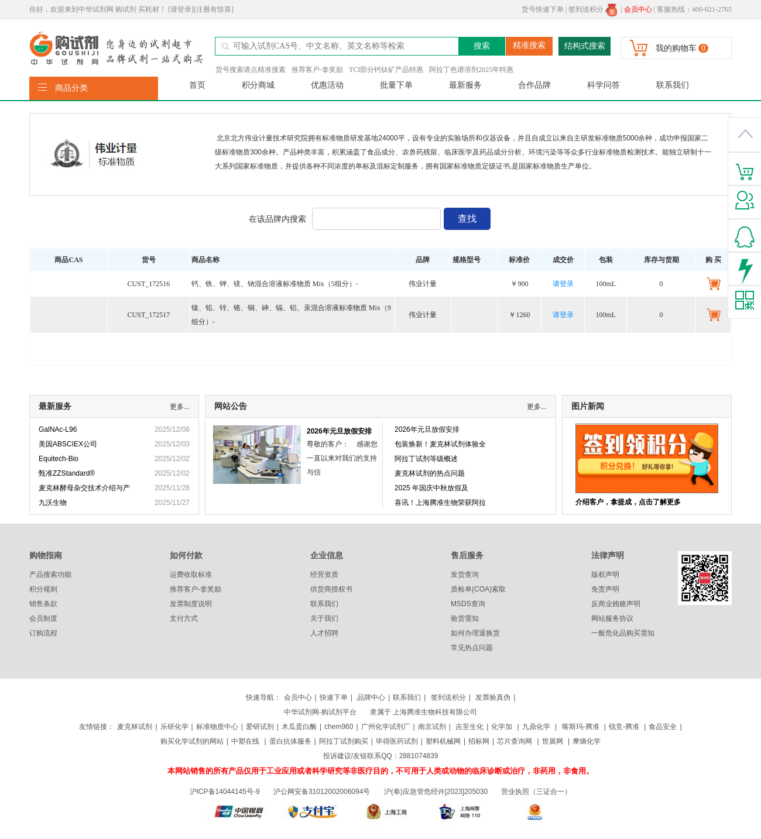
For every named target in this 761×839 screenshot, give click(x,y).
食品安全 (663, 727)
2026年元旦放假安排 (339, 431)
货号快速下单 (543, 9)
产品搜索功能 (50, 574)
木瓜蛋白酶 (299, 727)
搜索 (482, 46)
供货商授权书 (331, 589)
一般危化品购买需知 (622, 633)
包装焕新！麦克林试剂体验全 (440, 444)
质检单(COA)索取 (478, 589)
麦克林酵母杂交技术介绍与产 (84, 488)
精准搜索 (529, 45)
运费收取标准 (191, 574)
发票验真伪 (492, 697)
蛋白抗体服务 (290, 741)
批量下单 (396, 85)
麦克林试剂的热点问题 (430, 473)
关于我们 (324, 618)
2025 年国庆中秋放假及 (431, 488)
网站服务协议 (612, 618)
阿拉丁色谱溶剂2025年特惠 (471, 70)
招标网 (478, 741)
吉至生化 (469, 727)
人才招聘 (324, 633)
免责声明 (605, 589)
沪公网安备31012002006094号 (321, 792)
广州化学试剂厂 (385, 727)
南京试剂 (432, 727)
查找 (467, 218)
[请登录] (181, 9)
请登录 (563, 284)
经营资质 (324, 574)
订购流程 (43, 633)
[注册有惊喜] (214, 9)
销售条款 (43, 604)
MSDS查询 (468, 604)
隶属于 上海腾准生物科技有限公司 (423, 712)
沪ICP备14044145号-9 (226, 792)
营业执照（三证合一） (536, 792)
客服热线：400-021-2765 (694, 9)
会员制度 (43, 618)
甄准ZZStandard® (67, 473)
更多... (180, 407)
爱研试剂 (260, 727)
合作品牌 (534, 85)
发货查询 (465, 574)
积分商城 (258, 85)
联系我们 (672, 85)
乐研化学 (174, 727)
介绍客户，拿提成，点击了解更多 (628, 502)
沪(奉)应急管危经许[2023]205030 (436, 792)
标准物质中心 (217, 727)
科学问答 (603, 85)
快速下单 (334, 697)
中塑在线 (245, 741)
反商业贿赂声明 (615, 604)
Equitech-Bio (58, 459)
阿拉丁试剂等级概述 (426, 459)
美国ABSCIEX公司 (68, 444)
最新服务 (465, 85)
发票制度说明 (191, 604)
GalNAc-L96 (58, 429)
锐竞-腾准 (624, 727)
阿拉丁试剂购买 (343, 741)
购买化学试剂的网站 (192, 741)
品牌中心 (371, 697)
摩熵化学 (587, 741)
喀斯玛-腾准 (580, 727)
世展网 (553, 741)
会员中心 (298, 697)
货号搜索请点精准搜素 (250, 70)
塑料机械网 (443, 741)
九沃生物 (53, 502)
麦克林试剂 (134, 727)
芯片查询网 (515, 741)
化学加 (501, 727)
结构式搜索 (584, 46)
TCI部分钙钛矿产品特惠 (386, 70)
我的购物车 (676, 48)
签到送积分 (592, 9)
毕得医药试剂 (397, 741)
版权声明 (605, 574)
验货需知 (465, 618)
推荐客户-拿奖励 (317, 70)
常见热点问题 (472, 648)
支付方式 (184, 618)
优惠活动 (327, 85)
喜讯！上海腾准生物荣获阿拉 (440, 502)
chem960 (338, 727)
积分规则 (43, 589)
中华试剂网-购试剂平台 (320, 712)
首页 (197, 85)
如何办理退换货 (475, 633)
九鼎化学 (536, 727)
